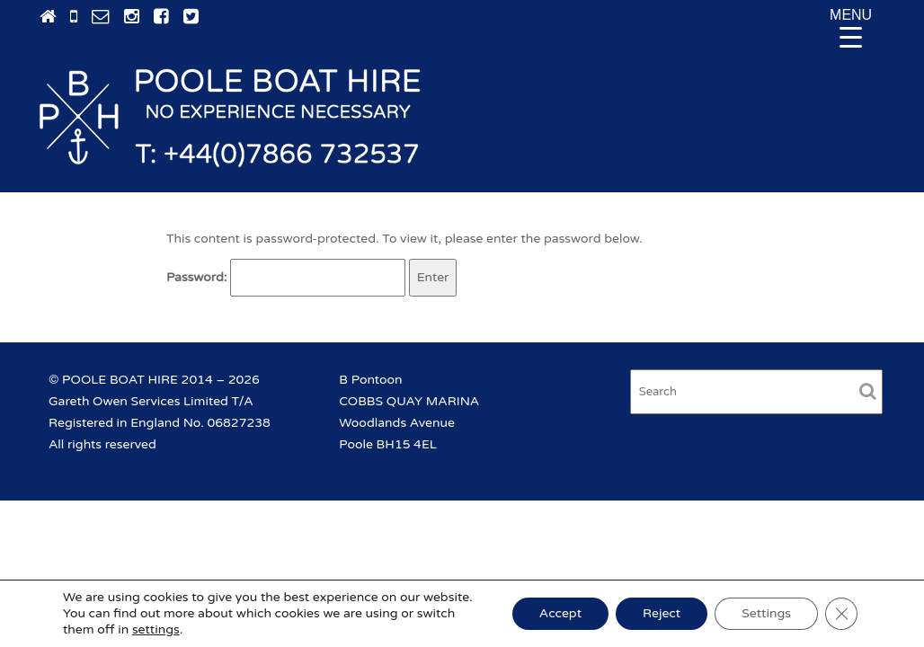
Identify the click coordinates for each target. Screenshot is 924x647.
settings (156, 629)
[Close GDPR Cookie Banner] (841, 614)
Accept (560, 613)
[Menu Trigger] (851, 26)
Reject (661, 613)
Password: (285, 278)
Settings (766, 613)
